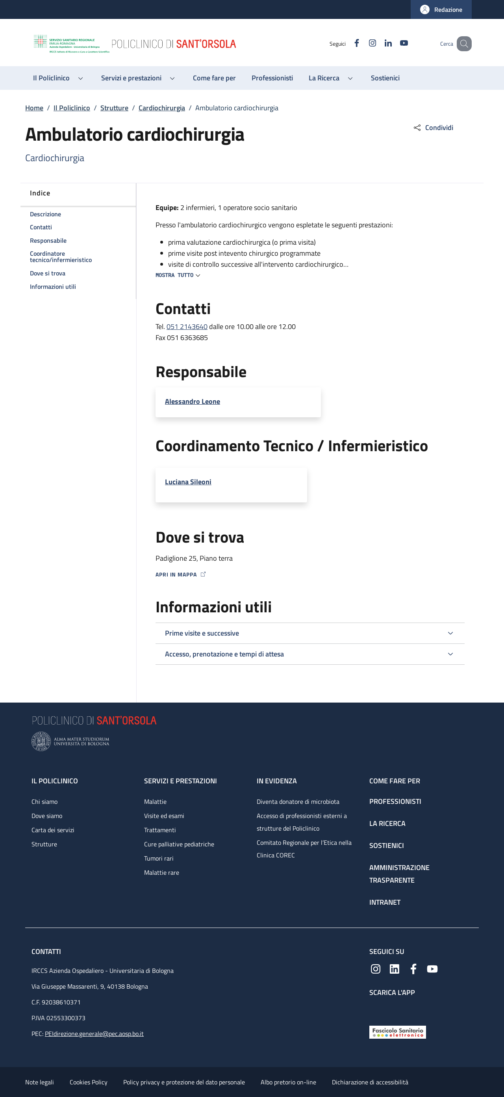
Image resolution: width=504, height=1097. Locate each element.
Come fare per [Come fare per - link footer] (394, 780)
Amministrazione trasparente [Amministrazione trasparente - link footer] (399, 873)
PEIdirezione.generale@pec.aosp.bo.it (94, 1033)
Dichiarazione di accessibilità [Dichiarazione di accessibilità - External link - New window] (370, 1082)
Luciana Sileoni (188, 481)
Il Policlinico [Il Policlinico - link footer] (55, 780)
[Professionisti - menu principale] (272, 78)
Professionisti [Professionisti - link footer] (395, 801)
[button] (441, 9)
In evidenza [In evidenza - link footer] (277, 780)
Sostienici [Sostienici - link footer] (386, 845)
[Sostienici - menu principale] (385, 78)
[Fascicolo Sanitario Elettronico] (397, 1031)
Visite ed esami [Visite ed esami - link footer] (164, 815)
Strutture (114, 107)
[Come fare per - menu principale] (214, 78)
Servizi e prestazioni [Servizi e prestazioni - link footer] (180, 780)
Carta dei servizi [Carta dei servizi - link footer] (53, 830)
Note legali (39, 1082)
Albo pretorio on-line (288, 1082)
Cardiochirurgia (162, 107)
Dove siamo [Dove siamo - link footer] (47, 815)
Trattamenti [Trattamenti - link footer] (160, 830)
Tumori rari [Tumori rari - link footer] (159, 858)
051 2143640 (187, 326)
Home (34, 107)
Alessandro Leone (192, 401)
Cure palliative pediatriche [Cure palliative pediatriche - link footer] (179, 844)
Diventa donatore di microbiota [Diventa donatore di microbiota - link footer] (298, 801)
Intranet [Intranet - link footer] (384, 902)
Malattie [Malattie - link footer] (155, 801)
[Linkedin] (378, 43)
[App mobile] (375, 1009)
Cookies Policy (88, 1082)
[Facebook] (347, 43)
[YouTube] (394, 43)
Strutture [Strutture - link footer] (44, 844)
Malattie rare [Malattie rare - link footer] (161, 872)
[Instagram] (363, 43)
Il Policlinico (72, 107)
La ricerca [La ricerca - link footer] (387, 823)
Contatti (47, 951)
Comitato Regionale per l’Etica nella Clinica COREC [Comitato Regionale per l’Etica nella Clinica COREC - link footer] (304, 849)
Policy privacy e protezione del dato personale (184, 1082)
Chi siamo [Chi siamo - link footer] (44, 801)
